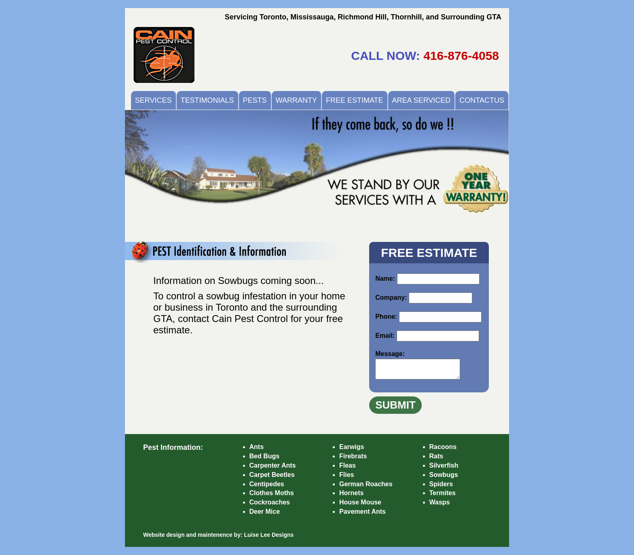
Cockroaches (269, 502)
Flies (346, 474)
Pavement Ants (362, 511)
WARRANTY (296, 100)
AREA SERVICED (421, 100)
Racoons (443, 446)
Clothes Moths (271, 492)
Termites (442, 492)
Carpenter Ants (272, 465)
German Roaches (366, 484)
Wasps (439, 502)
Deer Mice (264, 511)
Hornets (351, 492)
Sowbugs (443, 474)
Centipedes (266, 484)
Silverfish (444, 465)
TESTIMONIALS (207, 100)
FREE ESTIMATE (354, 100)
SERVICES (153, 100)
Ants (256, 446)
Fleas (347, 465)
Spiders (441, 484)
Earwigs (351, 446)
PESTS (255, 100)
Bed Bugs (264, 456)
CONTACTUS (481, 100)
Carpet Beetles (272, 474)
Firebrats (353, 456)
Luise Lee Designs (269, 535)
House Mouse (360, 502)
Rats (436, 456)
